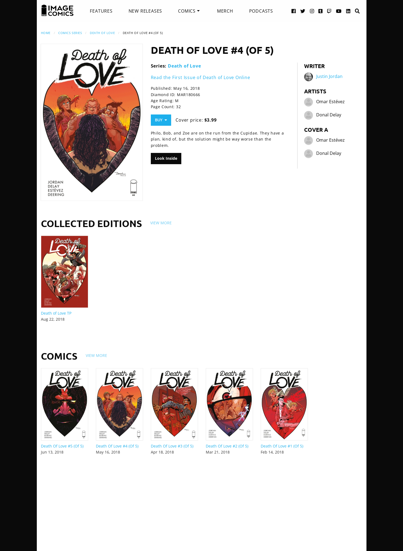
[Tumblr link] (320, 10)
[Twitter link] (302, 10)
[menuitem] (101, 11)
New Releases (145, 11)
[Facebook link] (293, 10)
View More (161, 222)
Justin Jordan (329, 76)
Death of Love (102, 33)
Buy (161, 119)
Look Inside (166, 158)
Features (101, 11)
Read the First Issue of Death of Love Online (200, 77)
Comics (187, 11)
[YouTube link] (339, 10)
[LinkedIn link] (348, 10)
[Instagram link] (312, 10)
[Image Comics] (57, 10)
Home (46, 33)
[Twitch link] (329, 10)
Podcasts (261, 11)
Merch (225, 11)
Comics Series (70, 33)
